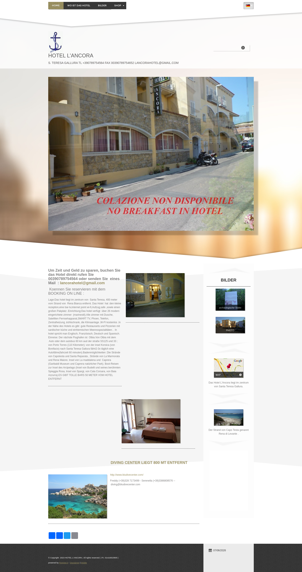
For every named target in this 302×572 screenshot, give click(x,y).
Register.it (63, 563)
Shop (119, 5)
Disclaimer (74, 563)
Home (56, 5)
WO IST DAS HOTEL (78, 5)
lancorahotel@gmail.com (82, 283)
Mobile (84, 563)
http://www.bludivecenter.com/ (126, 474)
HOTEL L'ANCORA (70, 55)
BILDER (102, 5)
